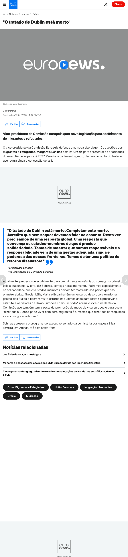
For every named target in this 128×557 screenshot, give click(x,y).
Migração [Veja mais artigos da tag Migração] (32, 395)
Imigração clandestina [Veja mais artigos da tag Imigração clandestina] (98, 387)
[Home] (4, 14)
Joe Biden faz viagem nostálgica (22, 354)
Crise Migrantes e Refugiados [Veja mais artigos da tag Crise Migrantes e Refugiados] (25, 387)
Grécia (36, 14)
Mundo (25, 14)
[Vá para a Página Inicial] (13, 4)
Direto (118, 4)
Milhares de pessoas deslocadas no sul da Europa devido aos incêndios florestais (52, 362)
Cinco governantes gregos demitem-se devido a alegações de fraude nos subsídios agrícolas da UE (58, 373)
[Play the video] (64, 65)
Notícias (13, 14)
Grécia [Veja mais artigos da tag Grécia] (11, 395)
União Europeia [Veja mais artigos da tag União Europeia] (64, 387)
